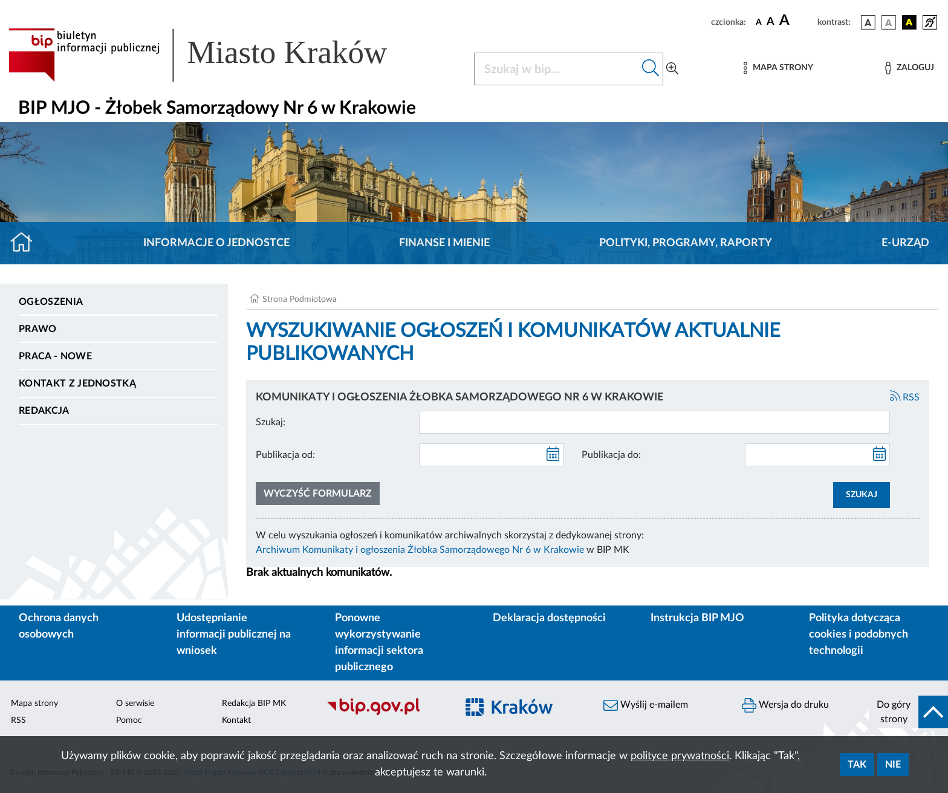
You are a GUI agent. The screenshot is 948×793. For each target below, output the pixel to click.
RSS (905, 397)
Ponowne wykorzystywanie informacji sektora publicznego (379, 643)
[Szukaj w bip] (650, 69)
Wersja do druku (785, 705)
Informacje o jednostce (216, 243)
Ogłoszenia (51, 302)
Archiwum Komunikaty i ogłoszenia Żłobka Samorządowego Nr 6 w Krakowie (420, 550)
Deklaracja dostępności (549, 618)
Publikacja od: (285, 455)
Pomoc (129, 720)
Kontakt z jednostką (77, 383)
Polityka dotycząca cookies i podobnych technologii (858, 634)
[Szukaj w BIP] (556, 69)
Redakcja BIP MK (254, 703)
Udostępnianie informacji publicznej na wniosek (234, 634)
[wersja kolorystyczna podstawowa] (868, 22)
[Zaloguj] (909, 68)
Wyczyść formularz (318, 493)
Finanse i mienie (444, 243)
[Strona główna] (26, 243)
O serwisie (135, 703)
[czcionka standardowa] (759, 22)
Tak (857, 764)
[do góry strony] (908, 712)
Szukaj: (270, 422)
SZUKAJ (861, 495)
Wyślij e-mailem (645, 705)
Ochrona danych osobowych (59, 626)
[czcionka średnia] (770, 22)
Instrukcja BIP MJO (697, 618)
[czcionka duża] (796, 20)
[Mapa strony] (778, 68)
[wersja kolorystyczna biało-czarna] (889, 22)
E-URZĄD (905, 243)
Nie (893, 764)
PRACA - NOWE (55, 356)
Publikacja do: (611, 455)
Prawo (38, 329)
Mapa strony (34, 703)
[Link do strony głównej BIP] (215, 55)
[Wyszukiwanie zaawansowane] (672, 69)
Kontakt (236, 720)
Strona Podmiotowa (299, 299)
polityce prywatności (680, 756)
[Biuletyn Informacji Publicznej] (385, 714)
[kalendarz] (553, 454)
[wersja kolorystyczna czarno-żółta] (909, 22)
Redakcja (44, 411)
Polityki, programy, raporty (685, 243)
